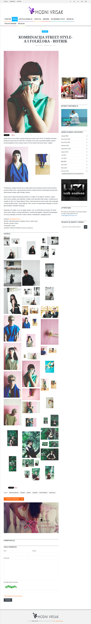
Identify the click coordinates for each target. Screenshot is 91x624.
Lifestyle (37, 19)
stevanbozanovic (15, 219)
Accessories (67, 119)
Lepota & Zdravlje (25, 19)
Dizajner (23, 492)
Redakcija (12, 1)
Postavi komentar (15, 499)
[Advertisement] (74, 62)
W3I (54, 621)
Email (34, 551)
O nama (6, 1)
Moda (15, 19)
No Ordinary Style (58, 19)
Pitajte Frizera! (10, 23)
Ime (5, 551)
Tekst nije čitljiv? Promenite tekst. (13, 596)
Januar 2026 (64, 136)
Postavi (8, 600)
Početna (8, 19)
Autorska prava (59, 621)
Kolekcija (35, 492)
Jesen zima (52, 492)
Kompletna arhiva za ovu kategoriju (72, 173)
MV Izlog (21, 23)
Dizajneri (45, 31)
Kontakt (19, 1)
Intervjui (70, 19)
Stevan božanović (13, 492)
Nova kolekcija (43, 492)
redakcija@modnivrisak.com (69, 215)
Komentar (6, 558)
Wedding (46, 19)
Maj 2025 (63, 161)
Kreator (29, 492)
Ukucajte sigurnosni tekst (11, 582)
